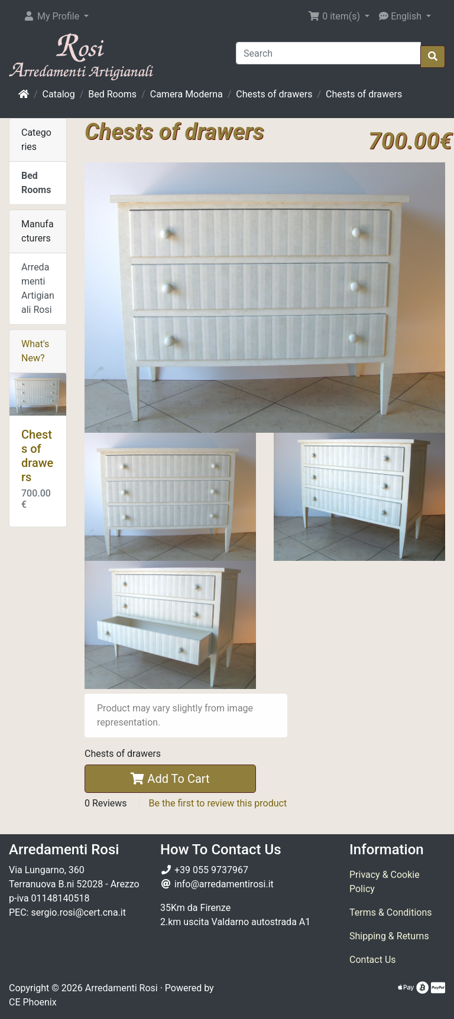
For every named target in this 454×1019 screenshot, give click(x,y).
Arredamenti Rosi (121, 988)
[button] (55, 16)
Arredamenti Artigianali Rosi (37, 288)
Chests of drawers (274, 94)
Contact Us (372, 959)
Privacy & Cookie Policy (384, 881)
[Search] (328, 53)
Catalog (59, 94)
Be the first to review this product (218, 803)
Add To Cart (170, 779)
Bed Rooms (112, 94)
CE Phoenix (33, 1002)
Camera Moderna (186, 94)
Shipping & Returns (389, 936)
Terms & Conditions (390, 912)
